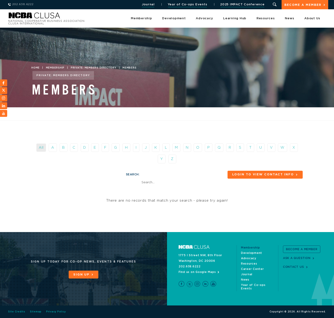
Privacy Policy (56, 312)
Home (35, 68)
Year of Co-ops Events (187, 4)
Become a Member (302, 5)
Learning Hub (234, 18)
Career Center (252, 269)
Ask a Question (297, 258)
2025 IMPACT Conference (242, 4)
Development (174, 18)
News (289, 18)
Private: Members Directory (93, 68)
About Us (312, 18)
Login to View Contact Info (263, 174)
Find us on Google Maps (197, 272)
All (41, 147)
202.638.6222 (190, 266)
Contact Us (293, 267)
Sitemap (36, 312)
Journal (148, 4)
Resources (266, 18)
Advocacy (204, 18)
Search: (133, 174)
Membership (141, 18)
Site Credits (16, 312)
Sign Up (81, 274)
